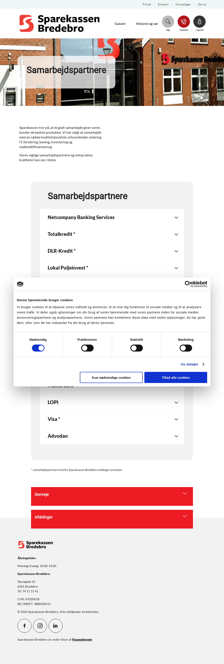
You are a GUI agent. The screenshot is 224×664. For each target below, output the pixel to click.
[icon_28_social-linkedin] (56, 626)
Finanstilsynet (82, 639)
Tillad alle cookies (176, 377)
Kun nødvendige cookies (111, 377)
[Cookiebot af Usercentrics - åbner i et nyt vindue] (188, 284)
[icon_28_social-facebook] (25, 626)
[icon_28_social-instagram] (40, 626)
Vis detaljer (189, 364)
